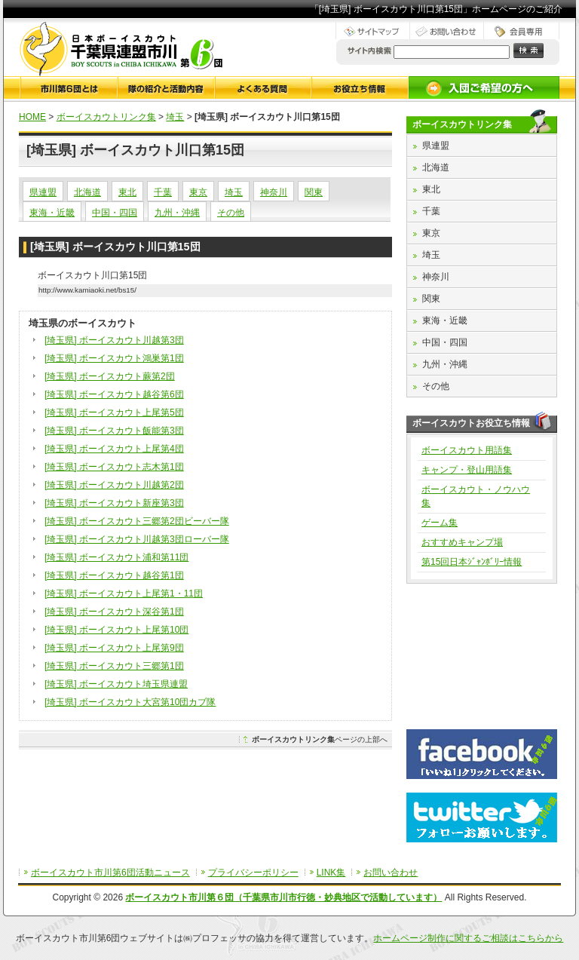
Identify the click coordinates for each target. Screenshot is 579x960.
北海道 (87, 192)
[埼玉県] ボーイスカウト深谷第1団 (114, 611)
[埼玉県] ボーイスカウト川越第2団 (114, 485)
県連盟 (43, 192)
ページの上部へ (320, 739)
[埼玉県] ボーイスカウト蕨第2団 (109, 376)
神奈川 (273, 192)
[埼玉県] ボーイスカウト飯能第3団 (114, 430)
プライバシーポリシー (253, 872)
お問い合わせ (390, 872)
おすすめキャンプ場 (462, 542)
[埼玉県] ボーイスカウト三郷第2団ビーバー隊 (136, 521)
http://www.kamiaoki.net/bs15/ (87, 290)
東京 (198, 192)
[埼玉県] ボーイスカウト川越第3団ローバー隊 (136, 539)
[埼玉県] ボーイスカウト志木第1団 (114, 467)
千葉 (163, 192)
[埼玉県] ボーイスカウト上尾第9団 (114, 648)
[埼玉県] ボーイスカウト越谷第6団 (114, 394)
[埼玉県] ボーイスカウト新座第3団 (114, 503)
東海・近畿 (52, 212)
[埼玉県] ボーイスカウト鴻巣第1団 (114, 358)
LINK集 (331, 872)
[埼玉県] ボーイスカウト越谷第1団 (114, 575)
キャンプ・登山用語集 (466, 470)
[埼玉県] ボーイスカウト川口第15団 (115, 247)
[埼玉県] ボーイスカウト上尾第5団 (114, 412)
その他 (230, 212)
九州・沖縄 (177, 212)
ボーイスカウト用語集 (466, 450)
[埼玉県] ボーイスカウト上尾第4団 (114, 448)
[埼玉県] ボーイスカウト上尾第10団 (116, 629)
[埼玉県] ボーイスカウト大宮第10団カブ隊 (130, 702)
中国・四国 (114, 212)
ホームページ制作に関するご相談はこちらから (468, 938)
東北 (127, 192)
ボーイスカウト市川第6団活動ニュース (110, 872)
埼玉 (175, 117)
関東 (314, 192)
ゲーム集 (439, 522)
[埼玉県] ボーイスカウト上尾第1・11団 (123, 593)
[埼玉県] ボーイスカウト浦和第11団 (116, 557)
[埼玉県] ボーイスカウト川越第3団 (114, 340)
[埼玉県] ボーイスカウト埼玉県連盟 (116, 684)
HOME (32, 117)
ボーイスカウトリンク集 (106, 117)
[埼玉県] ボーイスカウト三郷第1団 (114, 666)
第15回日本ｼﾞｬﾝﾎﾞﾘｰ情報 (471, 562)
